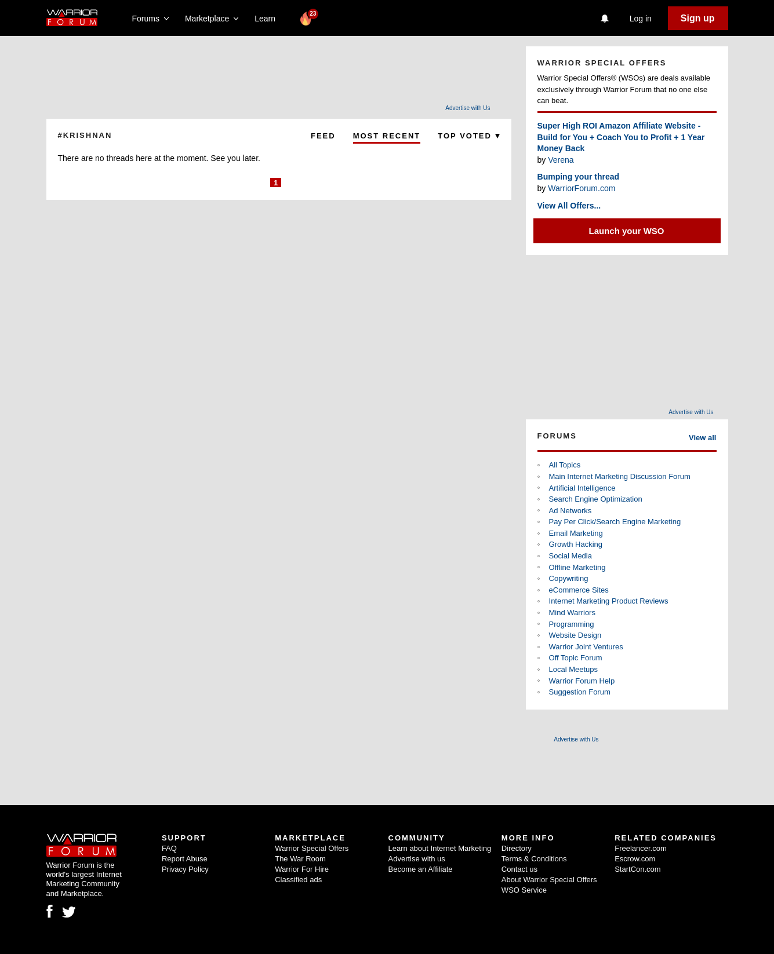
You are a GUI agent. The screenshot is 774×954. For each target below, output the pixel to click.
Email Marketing (576, 533)
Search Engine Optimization (595, 499)
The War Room (300, 858)
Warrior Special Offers (311, 848)
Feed (323, 135)
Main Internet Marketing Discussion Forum (620, 476)
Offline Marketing (577, 567)
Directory (517, 848)
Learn (268, 18)
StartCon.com (637, 869)
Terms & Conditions (534, 858)
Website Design (575, 635)
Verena (560, 160)
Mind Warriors (572, 612)
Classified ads (298, 879)
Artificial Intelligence (582, 488)
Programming (571, 624)
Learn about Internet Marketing (440, 848)
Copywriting (568, 578)
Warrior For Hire (302, 869)
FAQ (169, 848)
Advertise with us (416, 858)
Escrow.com (635, 858)
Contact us (519, 869)
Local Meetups (573, 669)
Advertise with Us (467, 108)
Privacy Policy (185, 869)
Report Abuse (185, 858)
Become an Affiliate (420, 869)
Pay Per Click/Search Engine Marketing (615, 521)
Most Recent (387, 135)
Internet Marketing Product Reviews (608, 601)
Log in (641, 18)
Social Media (570, 555)
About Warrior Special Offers (549, 879)
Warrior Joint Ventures (586, 646)
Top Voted (468, 135)
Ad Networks (570, 510)
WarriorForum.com (581, 188)
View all (702, 437)
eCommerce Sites (579, 590)
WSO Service (524, 890)
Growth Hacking (575, 544)
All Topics (565, 464)
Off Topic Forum (575, 657)
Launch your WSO (626, 231)
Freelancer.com (641, 848)
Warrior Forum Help (582, 681)
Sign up (698, 18)
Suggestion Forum (580, 692)
